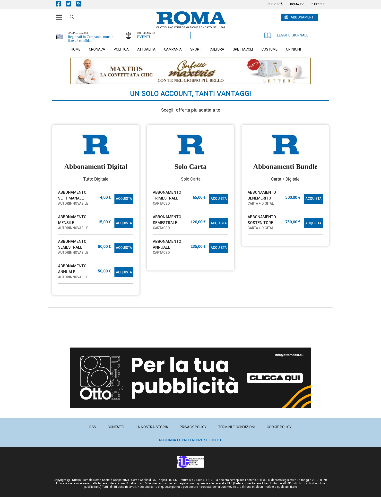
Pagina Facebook (61, 4)
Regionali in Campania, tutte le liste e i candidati (90, 39)
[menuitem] (275, 4)
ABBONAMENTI (302, 17)
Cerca (72, 17)
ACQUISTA (124, 199)
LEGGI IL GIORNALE (286, 35)
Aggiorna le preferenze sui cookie (190, 440)
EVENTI (143, 37)
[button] (57, 14)
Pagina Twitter (71, 4)
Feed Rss (81, 4)
